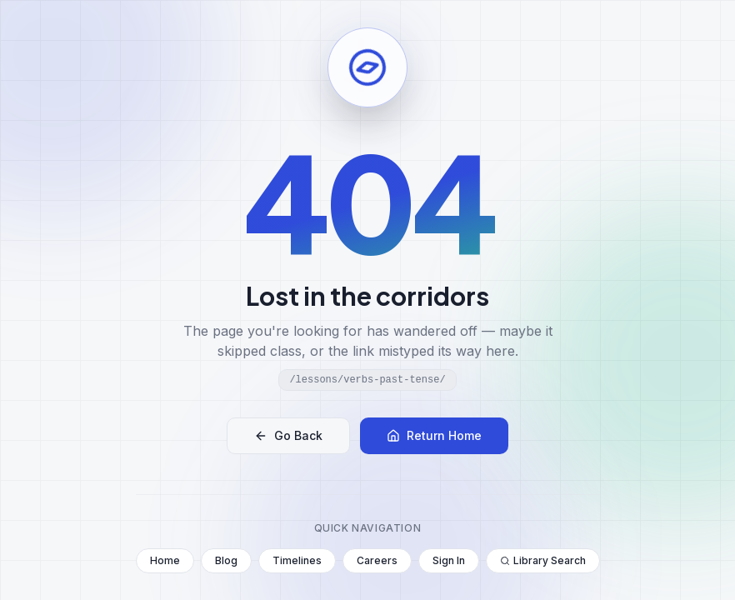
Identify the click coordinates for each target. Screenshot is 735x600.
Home (165, 560)
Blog (226, 560)
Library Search (543, 560)
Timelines (297, 560)
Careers (377, 560)
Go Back (288, 435)
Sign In (448, 560)
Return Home (434, 435)
